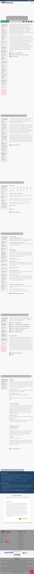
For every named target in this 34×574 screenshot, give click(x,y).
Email (7, 21)
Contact (20, 536)
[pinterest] (31, 0)
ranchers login (23, 0)
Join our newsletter (22, 540)
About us (20, 533)
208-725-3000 (3, 41)
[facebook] (27, 0)
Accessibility (21, 535)
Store (20, 539)
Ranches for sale (22, 544)
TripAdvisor (29, 522)
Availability (3, 21)
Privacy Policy (21, 534)
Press (6, 0)
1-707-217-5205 (4, 539)
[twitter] (29, 0)
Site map (20, 542)
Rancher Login (21, 543)
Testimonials (15, 0)
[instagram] (30, 0)
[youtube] (32, 0)
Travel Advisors (21, 538)
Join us (19, 0)
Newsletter (10, 0)
